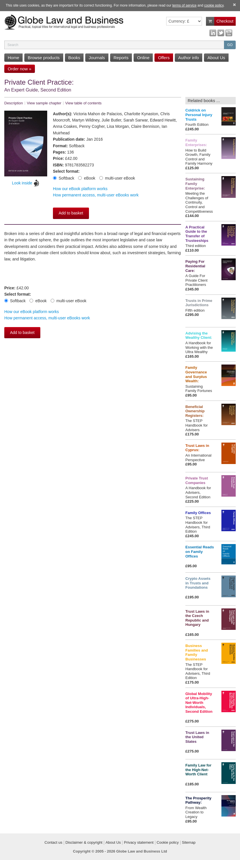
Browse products (44, 57)
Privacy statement (138, 843)
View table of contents (83, 103)
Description (13, 103)
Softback (63, 178)
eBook (86, 178)
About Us (216, 57)
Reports (121, 57)
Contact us (53, 843)
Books (74, 57)
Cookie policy (167, 843)
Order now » (19, 68)
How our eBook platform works (80, 188)
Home (13, 57)
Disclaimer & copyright (84, 843)
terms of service (184, 5)
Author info (188, 57)
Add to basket (71, 213)
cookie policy (214, 5)
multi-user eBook (117, 178)
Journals (97, 57)
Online (143, 57)
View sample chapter (44, 103)
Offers (164, 57)
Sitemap (189, 843)
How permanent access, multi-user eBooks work (96, 195)
